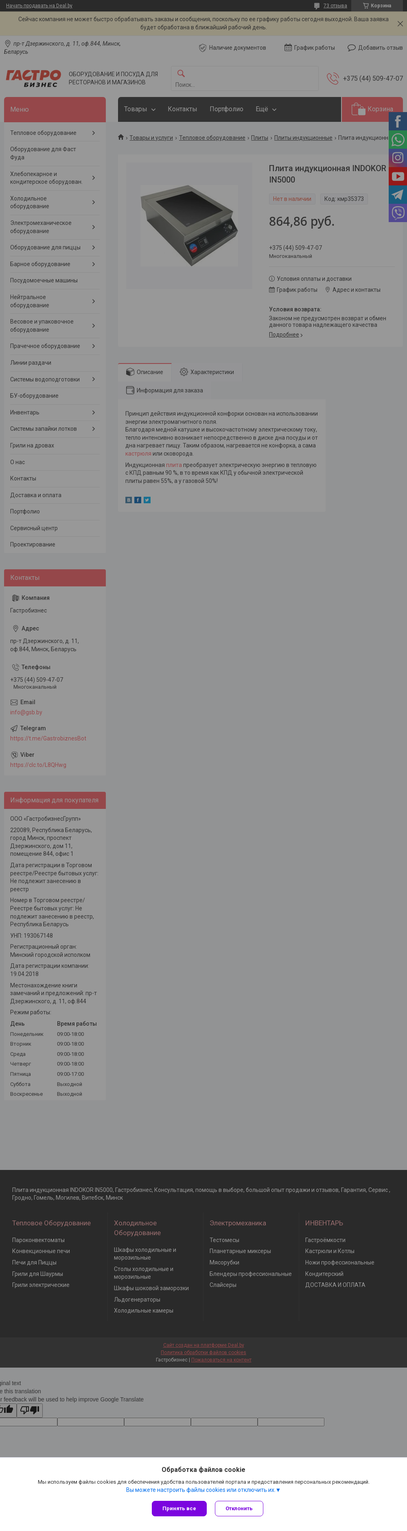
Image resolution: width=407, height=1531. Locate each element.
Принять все (179, 1508)
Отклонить (239, 1508)
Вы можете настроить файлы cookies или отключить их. (201, 1490)
